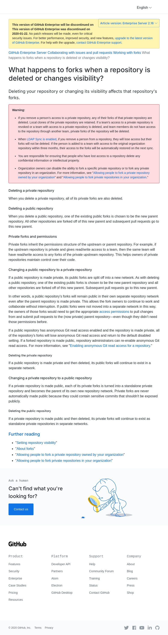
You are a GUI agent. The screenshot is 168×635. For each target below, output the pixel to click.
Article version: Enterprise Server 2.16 (129, 23)
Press (131, 585)
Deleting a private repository (31, 190)
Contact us (21, 509)
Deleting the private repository (30, 355)
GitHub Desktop (61, 592)
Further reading (24, 434)
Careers (132, 578)
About (131, 564)
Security (14, 571)
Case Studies (17, 585)
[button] (144, 7)
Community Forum (101, 571)
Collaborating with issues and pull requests (80, 52)
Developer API (61, 564)
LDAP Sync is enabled (41, 139)
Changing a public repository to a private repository (50, 269)
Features (14, 564)
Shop (130, 592)
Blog (130, 571)
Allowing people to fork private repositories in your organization (104, 177)
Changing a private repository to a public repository (50, 378)
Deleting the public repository (30, 411)
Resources (16, 599)
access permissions (114, 311)
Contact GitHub (99, 592)
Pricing (13, 592)
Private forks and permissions (33, 236)
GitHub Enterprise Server (28, 52)
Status (93, 585)
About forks (25, 449)
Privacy (49, 627)
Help (92, 564)
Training (94, 578)
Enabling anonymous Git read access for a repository (110, 346)
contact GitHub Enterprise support (98, 42)
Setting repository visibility (36, 443)
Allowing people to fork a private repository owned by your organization (70, 454)
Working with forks (127, 52)
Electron (56, 585)
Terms (38, 627)
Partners (57, 571)
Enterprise (15, 578)
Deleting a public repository (31, 208)
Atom (54, 578)
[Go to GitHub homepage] (17, 545)
